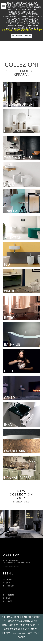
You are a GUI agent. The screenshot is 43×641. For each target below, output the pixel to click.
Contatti (7, 601)
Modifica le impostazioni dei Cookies (22, 30)
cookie (21, 637)
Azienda (7, 580)
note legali (33, 633)
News (6, 598)
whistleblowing (19, 633)
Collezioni (8, 595)
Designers (8, 586)
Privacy (6, 633)
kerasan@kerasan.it (11, 567)
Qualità (8, 583)
